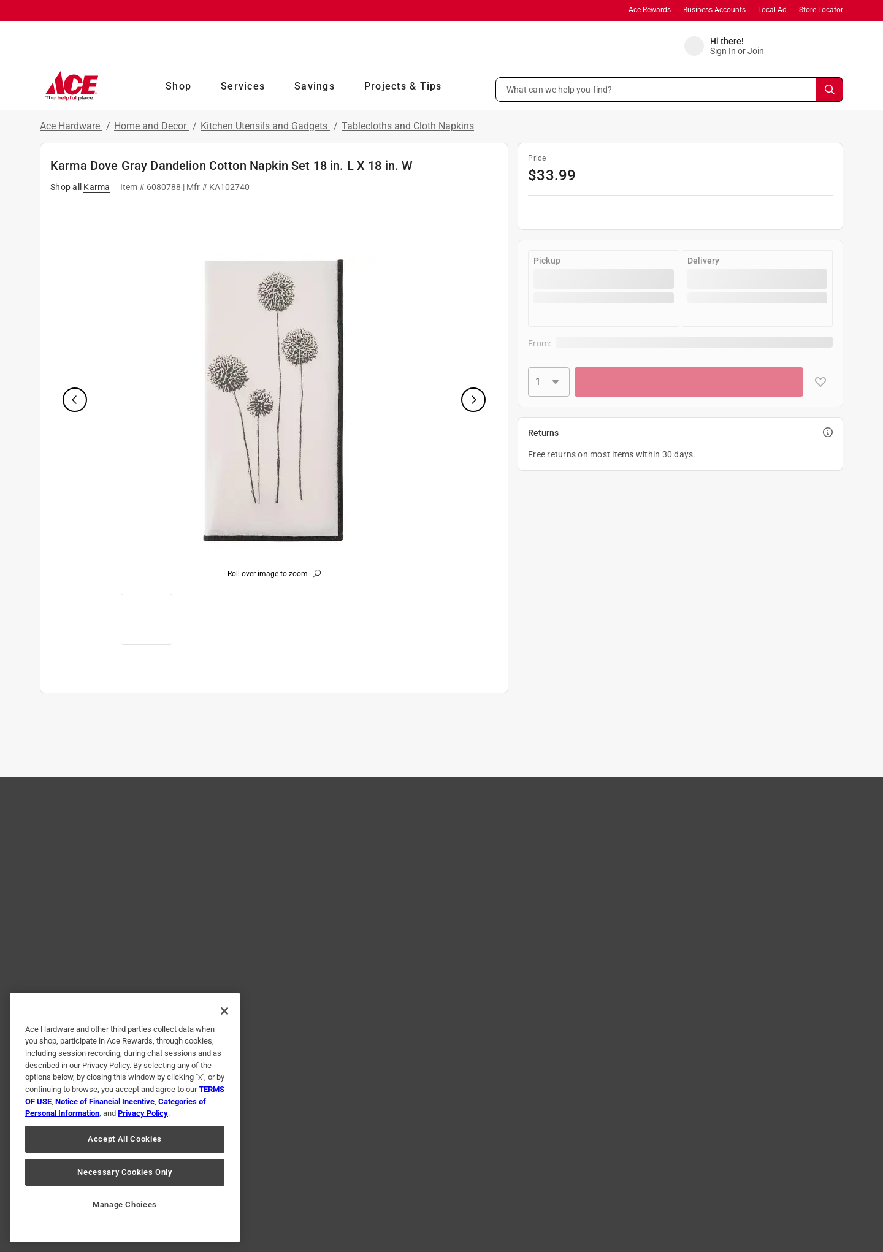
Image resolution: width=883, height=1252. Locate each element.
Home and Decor (151, 126)
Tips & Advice (568, 817)
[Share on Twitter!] (422, 1125)
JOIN (256, 1012)
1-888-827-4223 (537, 1215)
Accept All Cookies (125, 1138)
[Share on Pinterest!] (467, 1125)
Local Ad (772, 10)
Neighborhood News (582, 888)
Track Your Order (260, 834)
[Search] (829, 89)
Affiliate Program (418, 870)
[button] (669, 89)
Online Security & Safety (273, 888)
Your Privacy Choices (622, 1170)
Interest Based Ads (397, 1170)
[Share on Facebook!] (335, 1125)
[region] (125, 1117)
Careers (400, 852)
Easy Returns (253, 852)
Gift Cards (90, 905)
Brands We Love (101, 852)
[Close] (224, 1011)
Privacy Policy (311, 1170)
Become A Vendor (419, 923)
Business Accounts (714, 10)
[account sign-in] (732, 46)
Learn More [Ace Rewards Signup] (737, 885)
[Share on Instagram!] (377, 1125)
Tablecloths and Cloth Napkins (408, 126)
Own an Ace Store (419, 888)
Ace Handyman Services (589, 923)
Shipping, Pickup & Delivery (278, 870)
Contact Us (249, 817)
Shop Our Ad (94, 834)
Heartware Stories (420, 905)
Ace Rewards (650, 10)
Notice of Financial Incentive (105, 1101)
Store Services (570, 852)
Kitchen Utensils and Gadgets (265, 126)
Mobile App (92, 941)
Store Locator (821, 10)
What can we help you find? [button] (559, 89)
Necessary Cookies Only (124, 1172)
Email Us (603, 1215)
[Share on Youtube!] (513, 1125)
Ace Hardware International (595, 941)
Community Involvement (432, 834)
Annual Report (570, 905)
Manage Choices (125, 1204)
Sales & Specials (573, 834)
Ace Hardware (71, 126)
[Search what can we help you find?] (669, 89)
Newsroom (564, 870)
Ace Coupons (96, 923)
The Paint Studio (102, 870)
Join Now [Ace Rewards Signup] (793, 885)
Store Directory (99, 888)
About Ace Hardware (425, 817)
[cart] (831, 46)
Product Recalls (258, 905)
